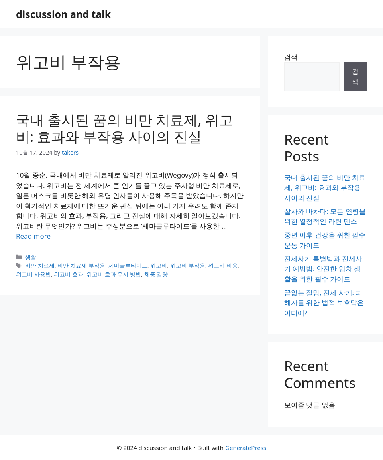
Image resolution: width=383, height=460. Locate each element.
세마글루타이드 (127, 265)
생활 (30, 257)
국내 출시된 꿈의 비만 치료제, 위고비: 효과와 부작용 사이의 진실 (124, 128)
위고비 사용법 (33, 274)
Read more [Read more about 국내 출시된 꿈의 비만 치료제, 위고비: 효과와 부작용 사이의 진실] (33, 236)
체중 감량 (156, 274)
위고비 (158, 265)
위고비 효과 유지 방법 (113, 274)
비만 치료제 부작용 (81, 265)
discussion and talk (63, 14)
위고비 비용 (223, 265)
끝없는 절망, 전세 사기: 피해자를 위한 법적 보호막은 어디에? (324, 302)
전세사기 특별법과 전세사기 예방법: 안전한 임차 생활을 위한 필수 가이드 (323, 269)
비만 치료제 (40, 265)
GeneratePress (245, 448)
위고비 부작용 (187, 265)
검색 (291, 56)
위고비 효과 (68, 274)
